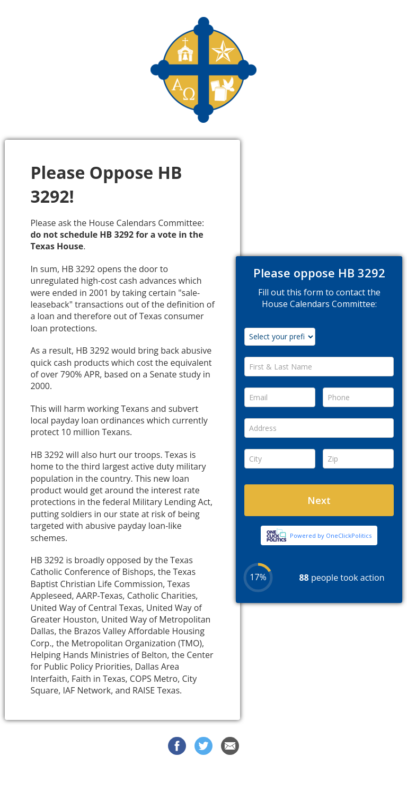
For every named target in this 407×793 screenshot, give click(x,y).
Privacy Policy (295, 777)
